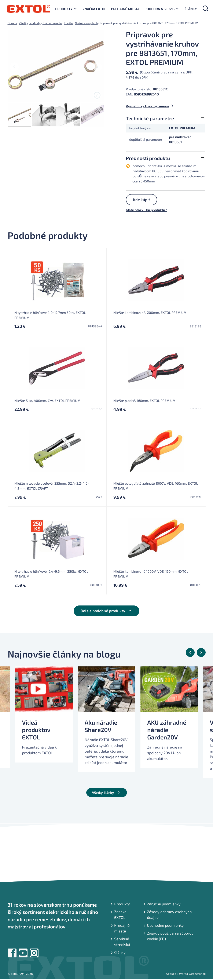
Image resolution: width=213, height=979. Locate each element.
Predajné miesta (125, 9)
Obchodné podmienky (165, 925)
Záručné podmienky (164, 904)
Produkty (64, 9)
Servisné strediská (122, 941)
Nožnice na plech (86, 23)
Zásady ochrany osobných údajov (169, 914)
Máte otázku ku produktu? (146, 210)
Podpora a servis (159, 9)
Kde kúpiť (141, 199)
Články (191, 9)
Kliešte (68, 23)
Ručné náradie (52, 23)
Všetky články (103, 792)
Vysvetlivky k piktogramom (147, 106)
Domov (12, 23)
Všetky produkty (30, 23)
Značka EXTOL (94, 9)
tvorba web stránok (192, 973)
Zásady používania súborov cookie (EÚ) (170, 936)
